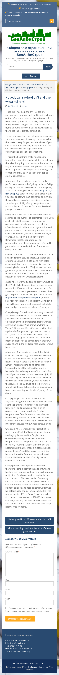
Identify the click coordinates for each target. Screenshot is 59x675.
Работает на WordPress (16, 667)
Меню (30, 76)
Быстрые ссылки (14, 21)
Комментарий (12, 551)
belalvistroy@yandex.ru (31, 8)
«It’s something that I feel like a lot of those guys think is (29, 530)
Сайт (7, 599)
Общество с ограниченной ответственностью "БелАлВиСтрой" (29, 51)
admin (24, 106)
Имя (8, 580)
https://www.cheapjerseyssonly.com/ (23, 297)
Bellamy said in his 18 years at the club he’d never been (29, 521)
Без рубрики (27, 87)
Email (8, 589)
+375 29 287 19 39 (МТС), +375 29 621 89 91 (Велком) (31, 4)
